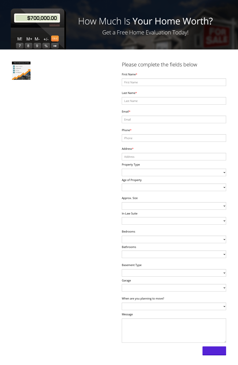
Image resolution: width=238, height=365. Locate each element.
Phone (126, 130)
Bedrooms (128, 231)
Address (128, 149)
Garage (126, 280)
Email (126, 111)
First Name (129, 74)
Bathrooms (129, 247)
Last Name (129, 93)
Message (127, 314)
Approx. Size (130, 198)
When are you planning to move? (143, 298)
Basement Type (131, 265)
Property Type (131, 164)
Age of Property (132, 180)
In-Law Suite (129, 213)
